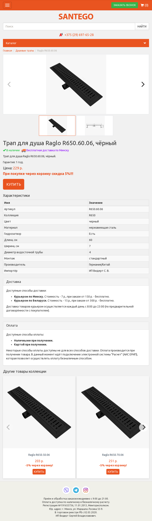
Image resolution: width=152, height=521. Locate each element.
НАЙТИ (142, 26)
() (144, 5)
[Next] (142, 84)
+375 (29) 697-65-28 (79, 35)
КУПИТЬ (13, 184)
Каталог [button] (77, 43)
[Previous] (9, 84)
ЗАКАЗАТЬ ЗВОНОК (125, 5)
